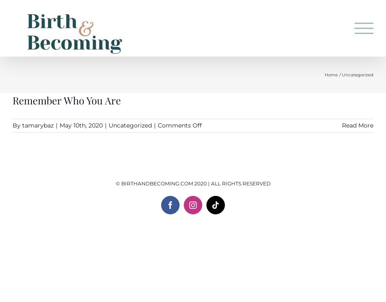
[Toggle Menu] (364, 28)
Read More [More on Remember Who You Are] (357, 125)
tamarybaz (38, 125)
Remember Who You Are (67, 100)
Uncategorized (130, 125)
